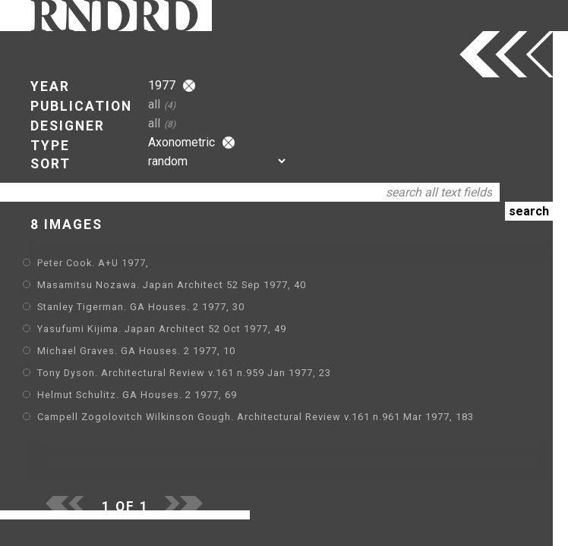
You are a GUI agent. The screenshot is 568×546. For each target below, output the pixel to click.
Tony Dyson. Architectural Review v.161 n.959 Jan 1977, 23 (184, 372)
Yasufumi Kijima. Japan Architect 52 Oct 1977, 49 (161, 328)
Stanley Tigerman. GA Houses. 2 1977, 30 (141, 306)
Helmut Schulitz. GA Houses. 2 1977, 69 (137, 394)
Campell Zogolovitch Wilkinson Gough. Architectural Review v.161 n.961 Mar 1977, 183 (255, 416)
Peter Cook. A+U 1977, (93, 262)
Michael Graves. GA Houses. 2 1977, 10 (136, 350)
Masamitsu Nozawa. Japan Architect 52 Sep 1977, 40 (171, 284)
